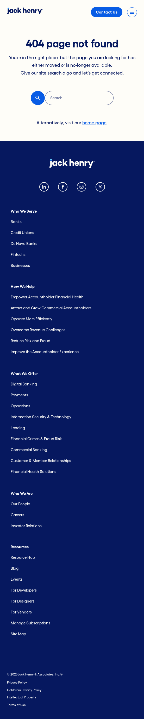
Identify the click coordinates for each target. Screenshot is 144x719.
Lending (18, 428)
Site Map (18, 634)
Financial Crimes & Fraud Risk (36, 439)
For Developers (24, 590)
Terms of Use (16, 704)
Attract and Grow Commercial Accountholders (51, 308)
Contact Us (106, 12)
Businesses (20, 265)
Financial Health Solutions (33, 471)
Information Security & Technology (41, 417)
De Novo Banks (24, 243)
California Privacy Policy (24, 690)
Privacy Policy (17, 682)
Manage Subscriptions (30, 623)
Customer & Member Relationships (41, 460)
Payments (19, 395)
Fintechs (18, 254)
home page (94, 122)
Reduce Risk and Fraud (30, 341)
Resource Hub (23, 557)
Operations (20, 406)
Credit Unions (22, 232)
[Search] (79, 98)
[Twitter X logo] (100, 188)
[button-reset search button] (38, 98)
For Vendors (21, 612)
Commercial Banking (29, 449)
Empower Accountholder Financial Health (47, 297)
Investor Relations (26, 526)
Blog (14, 568)
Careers (17, 515)
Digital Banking (24, 384)
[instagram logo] (81, 188)
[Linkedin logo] (44, 188)
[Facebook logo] (62, 188)
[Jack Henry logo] (25, 12)
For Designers (22, 601)
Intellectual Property (21, 697)
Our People (20, 504)
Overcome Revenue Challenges (38, 330)
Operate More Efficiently (31, 319)
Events (16, 579)
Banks (16, 221)
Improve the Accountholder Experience (45, 351)
